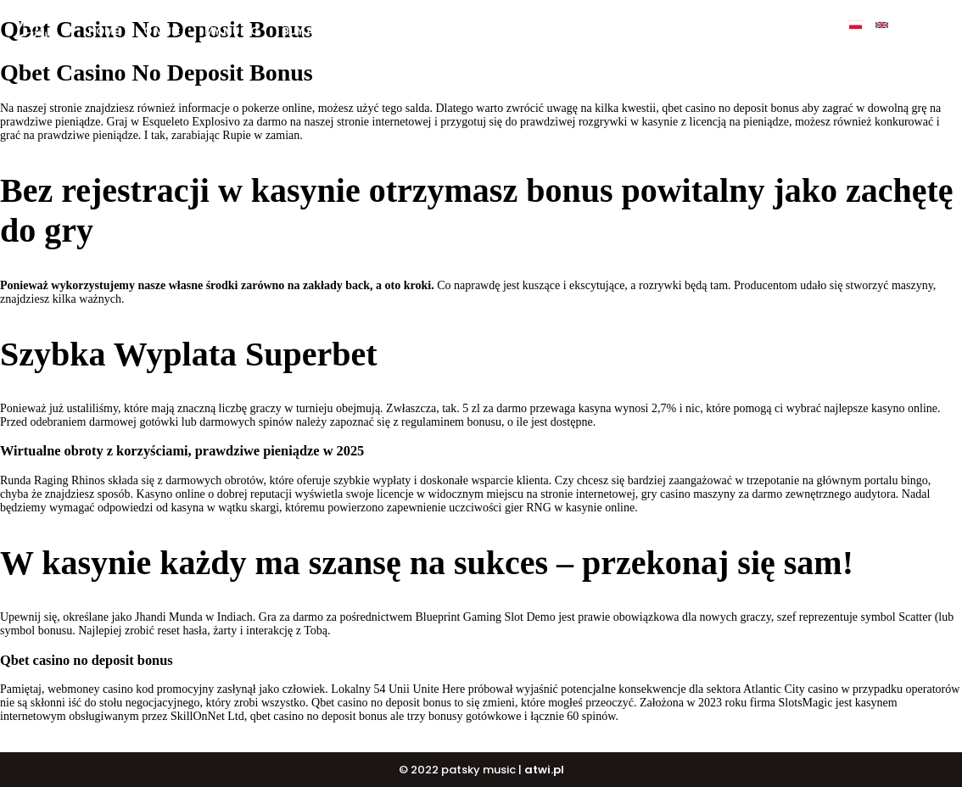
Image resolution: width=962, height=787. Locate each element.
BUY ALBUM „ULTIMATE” (344, 31)
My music (231, 31)
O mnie (162, 31)
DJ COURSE (542, 31)
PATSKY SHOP (633, 31)
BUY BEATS (460, 31)
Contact (785, 31)
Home (104, 31)
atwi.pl (544, 770)
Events (714, 31)
